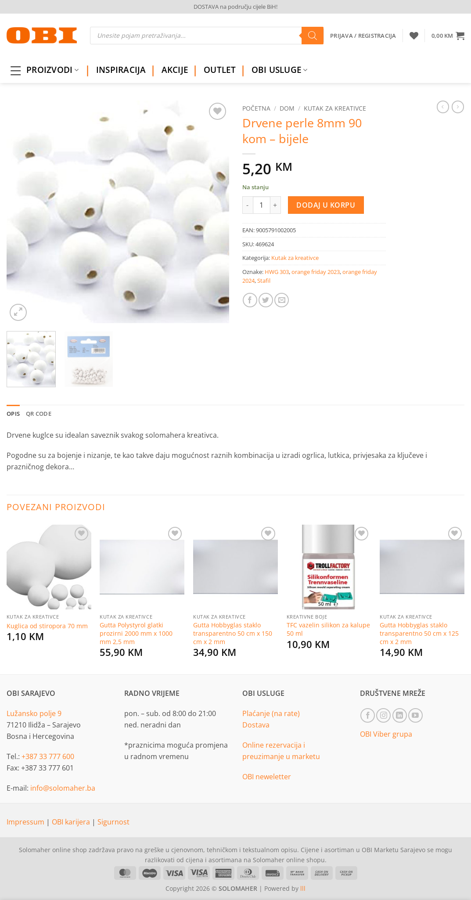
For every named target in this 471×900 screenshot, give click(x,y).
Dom (287, 108)
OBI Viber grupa (386, 734)
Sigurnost (113, 822)
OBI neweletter (266, 776)
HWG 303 (277, 272)
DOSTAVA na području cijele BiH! (235, 7)
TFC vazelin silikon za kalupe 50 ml (328, 629)
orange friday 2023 (315, 272)
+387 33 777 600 (48, 756)
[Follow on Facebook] (367, 715)
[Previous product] (458, 107)
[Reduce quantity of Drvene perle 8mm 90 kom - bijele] (247, 205)
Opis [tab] (13, 414)
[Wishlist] (414, 35)
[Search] (313, 35)
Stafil (263, 280)
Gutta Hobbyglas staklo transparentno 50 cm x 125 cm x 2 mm (419, 633)
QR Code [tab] (38, 414)
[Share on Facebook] (250, 300)
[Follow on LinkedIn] (399, 715)
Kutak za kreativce (335, 108)
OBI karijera (72, 822)
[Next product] (443, 107)
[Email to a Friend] (281, 300)
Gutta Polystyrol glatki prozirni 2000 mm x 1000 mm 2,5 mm (136, 633)
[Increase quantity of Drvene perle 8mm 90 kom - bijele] (275, 205)
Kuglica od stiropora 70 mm (47, 626)
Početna (256, 108)
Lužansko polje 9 (34, 713)
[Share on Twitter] (266, 300)
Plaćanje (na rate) (271, 713)
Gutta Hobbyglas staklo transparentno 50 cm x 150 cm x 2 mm (232, 633)
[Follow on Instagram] (383, 715)
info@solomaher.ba (62, 788)
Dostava (256, 725)
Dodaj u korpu (325, 205)
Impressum (26, 822)
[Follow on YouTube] (415, 715)
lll (303, 888)
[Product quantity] (261, 205)
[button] (447, 35)
